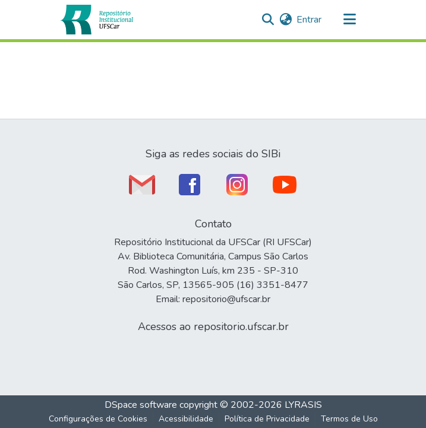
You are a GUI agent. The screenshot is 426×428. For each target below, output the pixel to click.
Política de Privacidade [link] (267, 418)
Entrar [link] (308, 19)
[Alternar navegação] (350, 19)
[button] (97, 19)
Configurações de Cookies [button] (98, 418)
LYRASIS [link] (303, 404)
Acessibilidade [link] (186, 418)
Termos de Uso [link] (349, 418)
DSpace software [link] (141, 404)
